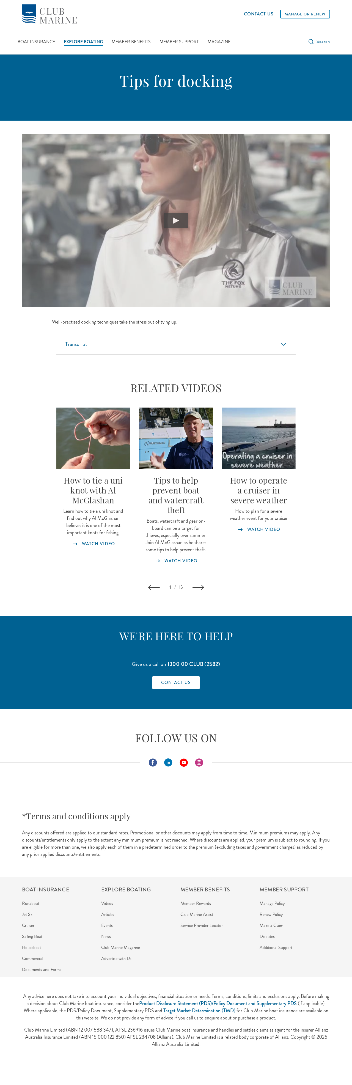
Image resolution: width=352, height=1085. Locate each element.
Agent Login (32, 1068)
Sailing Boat (32, 936)
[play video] (176, 220)
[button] (319, 41)
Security (99, 1068)
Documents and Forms (41, 969)
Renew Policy (271, 914)
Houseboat (31, 947)
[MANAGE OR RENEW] (305, 14)
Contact (144, 1068)
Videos (107, 903)
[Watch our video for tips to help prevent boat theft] (176, 438)
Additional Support (276, 947)
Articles (107, 914)
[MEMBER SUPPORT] (179, 42)
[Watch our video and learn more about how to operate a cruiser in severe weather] (259, 438)
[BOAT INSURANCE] (36, 42)
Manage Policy (272, 903)
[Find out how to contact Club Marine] (176, 682)
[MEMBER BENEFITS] (131, 42)
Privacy (79, 1068)
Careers (193, 1068)
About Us (58, 1068)
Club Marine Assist (196, 914)
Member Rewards (195, 903)
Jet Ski (27, 914)
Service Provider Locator (201, 925)
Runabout (30, 903)
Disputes (267, 936)
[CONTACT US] (259, 14)
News (106, 936)
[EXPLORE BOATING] (83, 42)
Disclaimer (122, 1068)
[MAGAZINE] (219, 42)
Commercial (32, 958)
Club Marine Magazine (120, 947)
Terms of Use (169, 1068)
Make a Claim (271, 925)
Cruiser (28, 925)
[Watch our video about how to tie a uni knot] (93, 438)
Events (107, 925)
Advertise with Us (116, 958)
